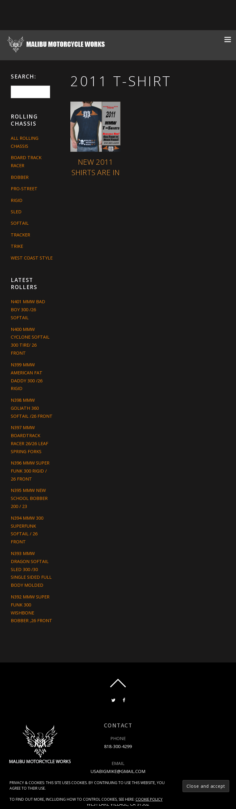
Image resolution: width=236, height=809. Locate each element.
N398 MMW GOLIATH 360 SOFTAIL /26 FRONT (32, 408)
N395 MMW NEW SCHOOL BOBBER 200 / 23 (29, 498)
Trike (17, 246)
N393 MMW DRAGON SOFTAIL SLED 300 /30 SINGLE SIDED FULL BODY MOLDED (31, 569)
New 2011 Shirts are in (95, 167)
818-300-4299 (118, 746)
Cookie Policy (149, 799)
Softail (20, 223)
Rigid (16, 200)
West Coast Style (32, 258)
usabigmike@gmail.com (118, 771)
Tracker (20, 235)
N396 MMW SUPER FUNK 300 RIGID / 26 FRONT (30, 471)
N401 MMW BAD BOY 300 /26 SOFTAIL (28, 309)
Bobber (20, 177)
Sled (16, 212)
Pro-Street (24, 188)
